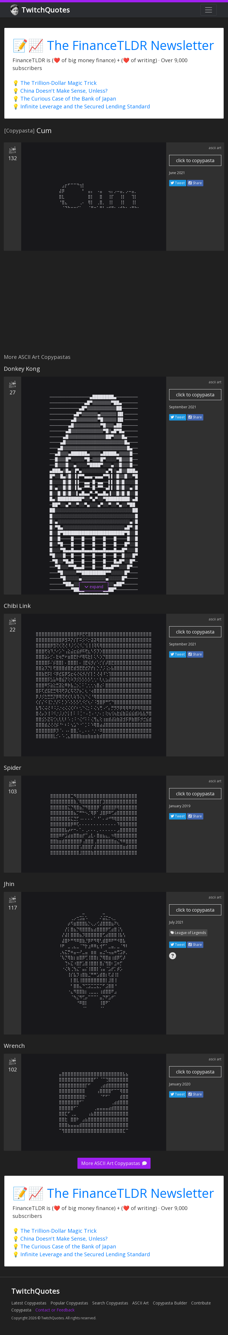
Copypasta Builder (170, 1303)
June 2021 (177, 172)
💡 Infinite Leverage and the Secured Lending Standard (81, 106)
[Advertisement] (114, 305)
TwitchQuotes (40, 10)
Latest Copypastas (28, 1303)
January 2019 (179, 805)
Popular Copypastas (69, 1303)
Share (195, 182)
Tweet (178, 182)
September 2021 (182, 407)
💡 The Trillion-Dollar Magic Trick (54, 82)
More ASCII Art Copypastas (114, 1163)
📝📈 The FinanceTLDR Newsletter (113, 45)
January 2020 (179, 1084)
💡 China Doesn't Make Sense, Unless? (60, 90)
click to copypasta (195, 160)
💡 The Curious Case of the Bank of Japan (64, 98)
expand (93, 586)
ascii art (215, 147)
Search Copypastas (110, 1303)
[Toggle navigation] (208, 10)
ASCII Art (140, 1303)
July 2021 (176, 922)
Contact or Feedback (55, 1310)
